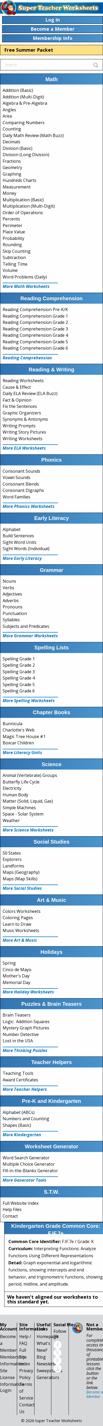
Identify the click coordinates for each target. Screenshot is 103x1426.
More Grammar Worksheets (30, 636)
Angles (9, 110)
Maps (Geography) (21, 872)
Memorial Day (16, 982)
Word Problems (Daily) (25, 277)
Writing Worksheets (22, 438)
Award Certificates (20, 1080)
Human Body (15, 795)
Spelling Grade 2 (19, 665)
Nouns (9, 581)
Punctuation (15, 613)
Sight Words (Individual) (26, 548)
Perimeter (12, 225)
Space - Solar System (23, 814)
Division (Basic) (17, 148)
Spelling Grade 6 (19, 691)
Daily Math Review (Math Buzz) (33, 135)
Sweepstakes (49, 1371)
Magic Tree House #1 (24, 736)
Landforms (13, 866)
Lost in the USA (18, 1041)
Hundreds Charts (19, 180)
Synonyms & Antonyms (25, 419)
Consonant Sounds (21, 471)
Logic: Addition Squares (26, 1021)
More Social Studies (22, 888)
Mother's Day (16, 976)
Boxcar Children (18, 743)
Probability (13, 238)
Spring (9, 963)
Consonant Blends (21, 484)
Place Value (14, 232)
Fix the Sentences (20, 406)
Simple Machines (19, 808)
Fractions (12, 161)
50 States (12, 853)
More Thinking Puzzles (25, 1050)
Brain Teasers (17, 1015)
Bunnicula (12, 724)
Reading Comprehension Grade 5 (35, 342)
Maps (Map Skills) (20, 879)
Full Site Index (24, 1357)
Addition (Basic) (18, 90)
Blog (41, 1357)
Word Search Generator (26, 1158)
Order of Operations (23, 212)
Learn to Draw (17, 924)
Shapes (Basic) (17, 1125)
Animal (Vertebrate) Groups (30, 775)
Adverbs (11, 600)
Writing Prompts (19, 426)
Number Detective (21, 1034)
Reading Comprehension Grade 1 (35, 316)
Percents (11, 219)
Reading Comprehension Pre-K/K (35, 309)
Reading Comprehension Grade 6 (35, 348)
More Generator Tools (24, 1180)
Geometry (12, 167)
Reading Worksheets (23, 380)
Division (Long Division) (26, 154)
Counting (12, 129)
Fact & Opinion (17, 400)
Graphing (12, 174)
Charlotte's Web (19, 730)
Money (9, 193)
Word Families (16, 497)
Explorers (12, 859)
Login (5, 1390)
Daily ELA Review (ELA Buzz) (30, 393)
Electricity (12, 788)
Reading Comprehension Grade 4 (35, 335)
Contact (10, 1216)
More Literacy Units (22, 752)
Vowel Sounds (16, 477)
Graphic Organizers (22, 413)
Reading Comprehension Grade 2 (35, 322)
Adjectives (12, 594)
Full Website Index (20, 1203)
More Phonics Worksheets (29, 506)
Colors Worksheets (22, 911)
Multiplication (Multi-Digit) (29, 206)
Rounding (12, 245)
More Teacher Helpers (25, 1089)
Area (7, 116)
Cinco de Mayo (17, 969)
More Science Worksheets (28, 830)
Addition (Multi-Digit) (23, 97)
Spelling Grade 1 (19, 659)
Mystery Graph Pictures (26, 1028)
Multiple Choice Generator (29, 1164)
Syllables (11, 620)
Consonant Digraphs (23, 490)
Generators (48, 1377)
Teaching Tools (18, 1073)
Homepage (47, 1336)
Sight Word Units (19, 542)
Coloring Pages (18, 917)
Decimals (11, 142)
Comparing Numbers (24, 122)
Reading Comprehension (27, 358)
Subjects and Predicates (26, 626)
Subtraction (14, 257)
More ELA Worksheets (24, 448)
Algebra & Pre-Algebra (25, 103)
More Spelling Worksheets (29, 700)
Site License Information (12, 1377)
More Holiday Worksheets (28, 992)
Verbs (8, 588)
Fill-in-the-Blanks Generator (30, 1171)
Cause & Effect (17, 387)
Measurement (17, 187)
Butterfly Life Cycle (21, 782)
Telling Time (15, 264)
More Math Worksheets (26, 286)
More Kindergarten (22, 1135)
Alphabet (12, 529)
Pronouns (12, 607)
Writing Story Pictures (24, 432)
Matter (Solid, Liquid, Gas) (28, 801)
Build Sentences (18, 536)
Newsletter (47, 1364)
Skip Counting (17, 251)
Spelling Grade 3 (19, 672)
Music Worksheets (21, 930)
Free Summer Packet (28, 50)
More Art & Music (20, 940)
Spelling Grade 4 (19, 678)
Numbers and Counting (26, 1119)
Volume (10, 270)
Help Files (12, 1209)
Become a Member (94, 1394)
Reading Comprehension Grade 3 (35, 329)
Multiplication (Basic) (23, 200)
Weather (11, 820)
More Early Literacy (22, 558)
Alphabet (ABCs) (19, 1112)
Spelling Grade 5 (19, 684)
